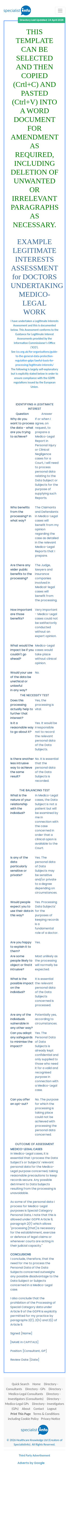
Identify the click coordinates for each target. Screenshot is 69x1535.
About (26, 1409)
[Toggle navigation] (60, 10)
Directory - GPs (35, 1389)
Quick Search (20, 1384)
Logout (51, 1409)
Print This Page (20, 1414)
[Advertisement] (34, 1499)
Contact (38, 1409)
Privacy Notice (50, 1419)
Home (37, 1384)
